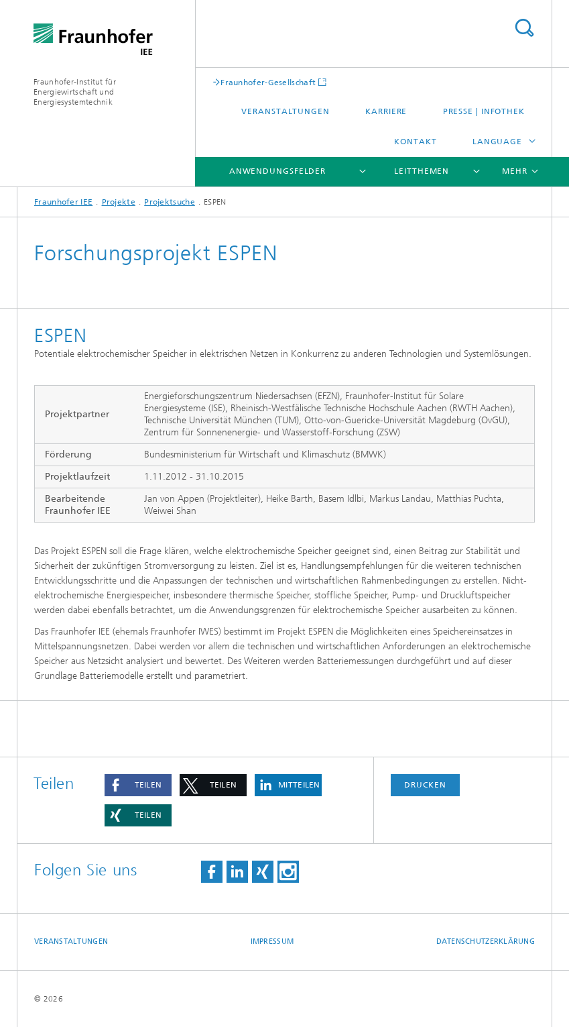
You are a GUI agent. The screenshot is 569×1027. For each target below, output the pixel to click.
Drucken (425, 785)
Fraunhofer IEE (63, 202)
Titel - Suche (524, 28)
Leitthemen (421, 171)
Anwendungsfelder (277, 171)
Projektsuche (169, 202)
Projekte (118, 202)
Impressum (272, 941)
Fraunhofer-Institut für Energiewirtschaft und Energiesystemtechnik (75, 92)
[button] (138, 785)
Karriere (386, 111)
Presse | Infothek (484, 111)
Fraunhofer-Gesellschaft (268, 82)
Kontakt (415, 141)
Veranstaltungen (285, 111)
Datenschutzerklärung (485, 941)
